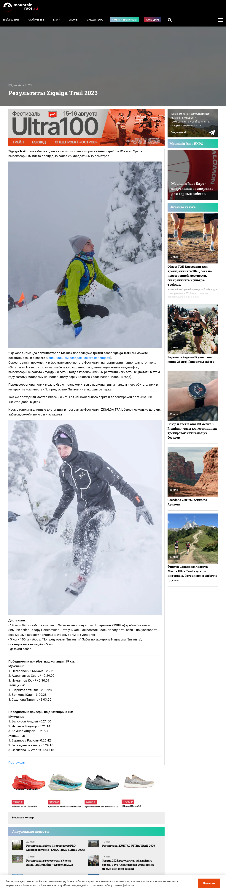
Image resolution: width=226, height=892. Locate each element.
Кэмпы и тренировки (124, 19)
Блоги (56, 19)
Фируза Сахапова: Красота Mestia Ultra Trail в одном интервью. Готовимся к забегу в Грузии (192, 573)
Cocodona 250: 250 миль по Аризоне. (187, 502)
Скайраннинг (36, 19)
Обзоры (73, 19)
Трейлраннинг (11, 19)
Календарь (152, 19)
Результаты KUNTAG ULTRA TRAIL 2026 (128, 845)
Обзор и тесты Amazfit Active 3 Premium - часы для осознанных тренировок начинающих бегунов (192, 430)
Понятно (209, 883)
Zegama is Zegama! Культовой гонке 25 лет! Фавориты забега (191, 359)
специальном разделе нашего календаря (79, 358)
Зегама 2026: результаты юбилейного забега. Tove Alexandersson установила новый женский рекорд (128, 865)
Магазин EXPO (95, 19)
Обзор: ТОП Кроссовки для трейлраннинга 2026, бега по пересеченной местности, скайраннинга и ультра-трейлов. (190, 275)
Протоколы (17, 762)
